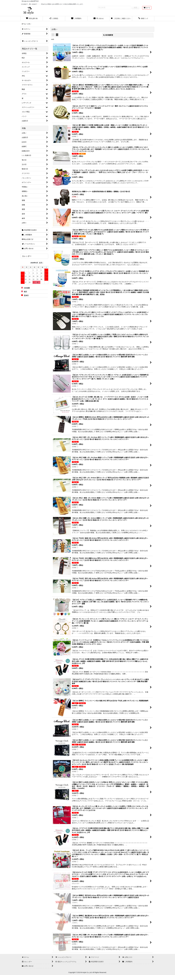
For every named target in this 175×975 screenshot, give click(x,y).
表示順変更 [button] (108, 35)
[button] (143, 18)
